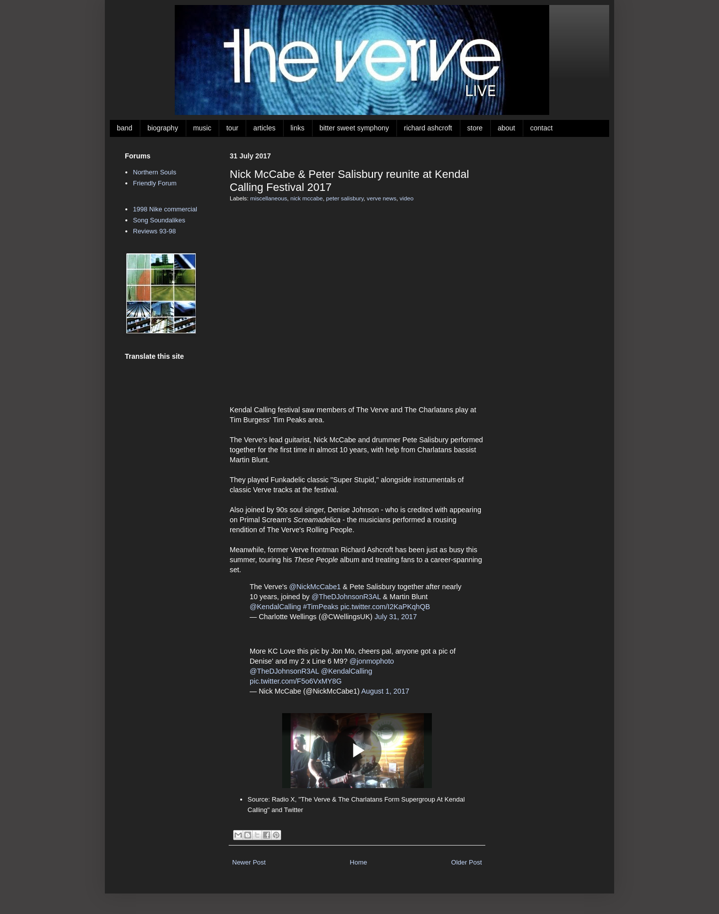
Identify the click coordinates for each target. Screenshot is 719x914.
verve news (381, 198)
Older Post (466, 862)
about (506, 128)
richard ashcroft (428, 128)
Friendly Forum (154, 183)
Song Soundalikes (159, 220)
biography (162, 128)
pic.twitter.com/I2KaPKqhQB (385, 607)
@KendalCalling (275, 607)
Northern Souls (154, 172)
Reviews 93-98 (154, 231)
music (202, 128)
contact (541, 128)
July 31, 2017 (395, 617)
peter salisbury (344, 198)
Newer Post (249, 862)
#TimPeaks (321, 607)
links (298, 128)
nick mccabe (307, 198)
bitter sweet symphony (354, 128)
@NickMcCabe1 (315, 587)
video (406, 198)
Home (358, 862)
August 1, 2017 (385, 691)
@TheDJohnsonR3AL (346, 597)
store (475, 128)
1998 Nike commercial (165, 209)
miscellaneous (268, 198)
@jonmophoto (372, 661)
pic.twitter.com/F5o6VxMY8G (296, 681)
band (124, 128)
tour (232, 128)
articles (264, 128)
